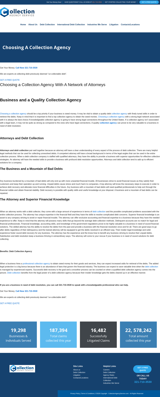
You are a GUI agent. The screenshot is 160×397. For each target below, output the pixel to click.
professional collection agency (36, 263)
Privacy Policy (75, 393)
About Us (32, 24)
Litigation (113, 24)
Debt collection (14, 273)
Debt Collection (47, 24)
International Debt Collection (71, 24)
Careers (106, 370)
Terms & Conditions (87, 393)
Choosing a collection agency (13, 114)
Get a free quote (142, 369)
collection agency (119, 114)
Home (23, 24)
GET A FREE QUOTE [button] (10, 80)
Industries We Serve (97, 24)
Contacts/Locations (130, 24)
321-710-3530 (97, 2)
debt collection (99, 211)
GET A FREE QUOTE (149, 2)
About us (76, 370)
